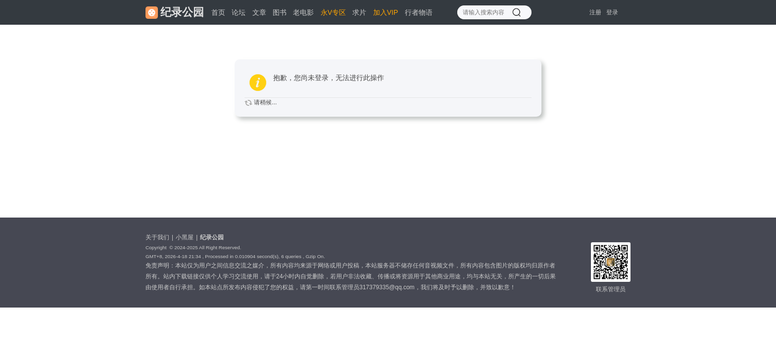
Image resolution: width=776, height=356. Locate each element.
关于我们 (157, 237)
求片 (359, 12)
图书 (280, 12)
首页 (218, 12)
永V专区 (333, 12)
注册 (595, 12)
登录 (612, 12)
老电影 (303, 12)
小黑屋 (185, 237)
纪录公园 (212, 237)
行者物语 (419, 12)
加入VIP (385, 12)
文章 (259, 12)
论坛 (238, 12)
